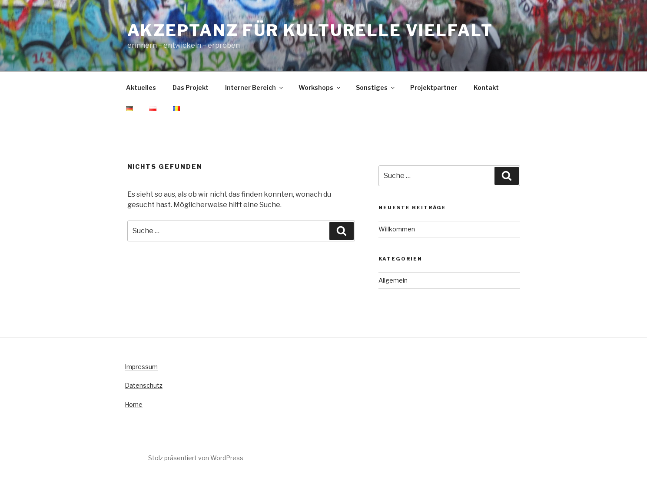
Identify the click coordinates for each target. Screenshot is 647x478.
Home (134, 404)
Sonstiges (376, 87)
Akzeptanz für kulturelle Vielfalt (310, 30)
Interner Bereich (254, 87)
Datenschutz (144, 385)
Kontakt (486, 87)
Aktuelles (141, 87)
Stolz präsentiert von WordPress (195, 458)
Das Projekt (191, 87)
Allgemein (393, 280)
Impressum (141, 366)
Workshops (320, 87)
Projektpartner (433, 87)
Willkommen (396, 229)
